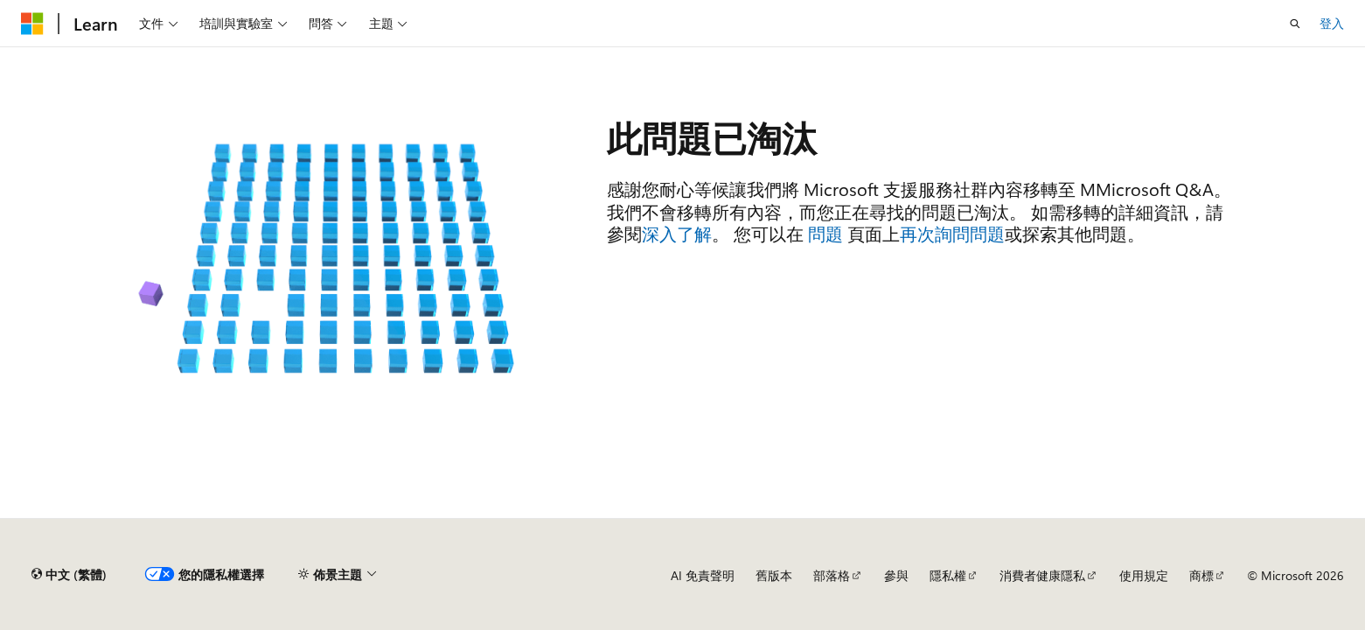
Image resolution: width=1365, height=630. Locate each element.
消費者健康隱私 (1042, 575)
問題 (825, 233)
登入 (1332, 23)
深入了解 (677, 233)
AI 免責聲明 (703, 575)
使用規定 (1143, 575)
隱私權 (948, 575)
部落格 (831, 575)
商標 (1201, 575)
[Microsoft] (32, 23)
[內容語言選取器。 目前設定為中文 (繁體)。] (69, 575)
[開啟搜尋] (1295, 23)
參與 (896, 575)
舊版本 (774, 575)
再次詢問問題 (952, 233)
